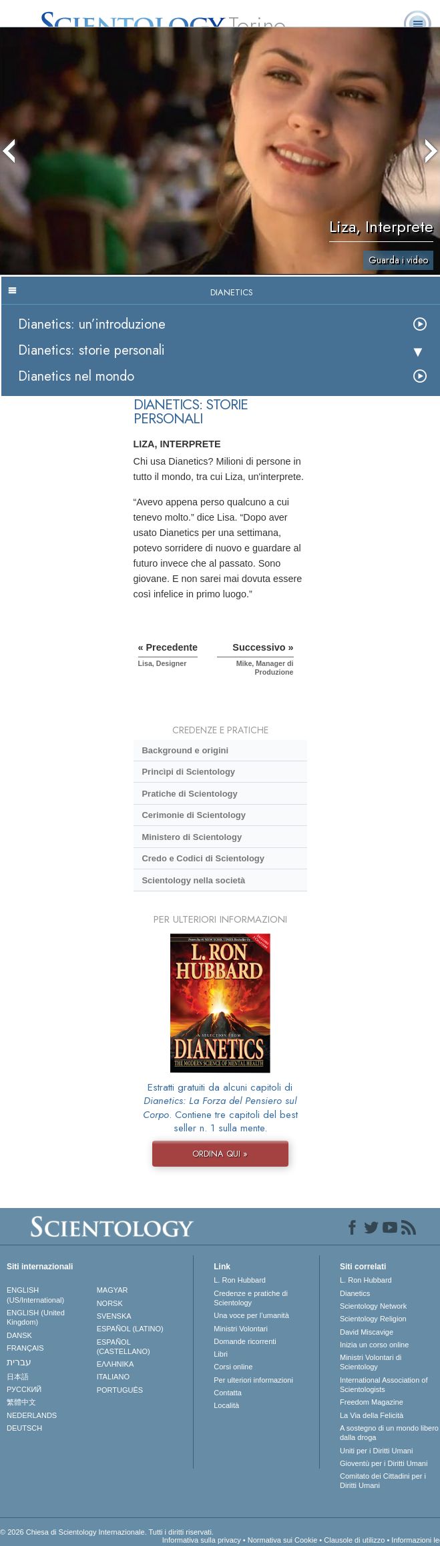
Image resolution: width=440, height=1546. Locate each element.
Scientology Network (373, 1306)
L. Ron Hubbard (240, 1280)
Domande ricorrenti (245, 1341)
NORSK (110, 1303)
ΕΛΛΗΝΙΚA (115, 1364)
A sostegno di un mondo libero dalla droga (389, 1432)
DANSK (19, 1335)
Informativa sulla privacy (201, 1540)
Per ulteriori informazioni (253, 1380)
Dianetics (355, 1293)
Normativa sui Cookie (283, 1540)
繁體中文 (21, 1402)
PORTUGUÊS (120, 1390)
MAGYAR (112, 1290)
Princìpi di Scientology (188, 772)
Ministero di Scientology (192, 837)
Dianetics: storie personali (91, 350)
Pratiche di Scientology (189, 794)
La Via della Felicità (371, 1415)
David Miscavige (366, 1332)
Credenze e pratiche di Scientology (251, 1298)
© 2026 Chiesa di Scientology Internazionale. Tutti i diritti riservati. (107, 1532)
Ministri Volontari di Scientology (370, 1362)
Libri (221, 1354)
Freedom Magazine (371, 1402)
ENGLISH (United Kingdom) (36, 1317)
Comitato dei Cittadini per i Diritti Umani (383, 1480)
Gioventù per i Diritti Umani (383, 1463)
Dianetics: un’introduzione (92, 324)
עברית (19, 1362)
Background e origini (185, 750)
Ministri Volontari (241, 1329)
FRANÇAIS (25, 1348)
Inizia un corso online (374, 1345)
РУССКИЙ (24, 1389)
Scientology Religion (373, 1319)
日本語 (18, 1377)
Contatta (228, 1393)
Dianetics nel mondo (76, 376)
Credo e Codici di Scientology (203, 858)
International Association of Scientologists (383, 1384)
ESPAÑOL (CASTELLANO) (123, 1346)
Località (226, 1405)
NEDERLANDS (32, 1415)
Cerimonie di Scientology (193, 815)
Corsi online (233, 1367)
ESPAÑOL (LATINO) (130, 1329)
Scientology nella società (193, 880)
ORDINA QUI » (220, 1153)
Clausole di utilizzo (354, 1540)
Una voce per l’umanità (251, 1315)
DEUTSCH (24, 1428)
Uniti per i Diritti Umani (376, 1451)
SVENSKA (114, 1316)
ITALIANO (113, 1377)
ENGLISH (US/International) (35, 1294)
